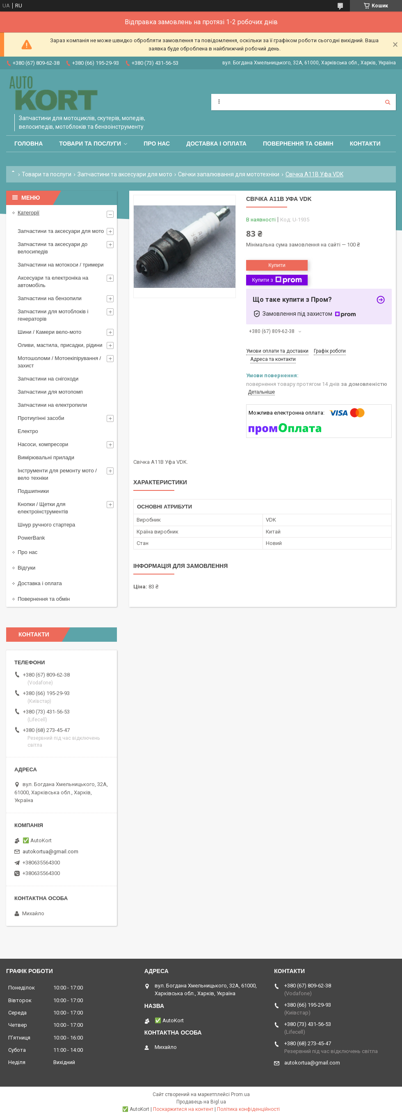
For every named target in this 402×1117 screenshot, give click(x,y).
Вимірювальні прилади (46, 457)
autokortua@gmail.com (50, 851)
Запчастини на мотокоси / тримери (61, 265)
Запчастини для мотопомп (50, 392)
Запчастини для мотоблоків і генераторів (53, 315)
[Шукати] (387, 102)
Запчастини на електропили (52, 405)
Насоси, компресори (43, 444)
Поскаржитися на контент (183, 1109)
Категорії (28, 213)
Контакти (365, 143)
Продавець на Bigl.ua (201, 1102)
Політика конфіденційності (248, 1109)
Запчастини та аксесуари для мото (125, 174)
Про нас (157, 143)
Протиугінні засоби (41, 418)
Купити (277, 265)
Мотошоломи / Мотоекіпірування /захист (59, 362)
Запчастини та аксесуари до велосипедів (52, 248)
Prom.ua (240, 1094)
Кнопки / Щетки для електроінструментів (43, 508)
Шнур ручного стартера (46, 525)
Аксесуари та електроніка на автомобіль (53, 281)
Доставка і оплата (216, 143)
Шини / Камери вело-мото (49, 332)
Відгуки (26, 568)
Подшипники (33, 491)
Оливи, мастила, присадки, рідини (60, 345)
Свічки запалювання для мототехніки (228, 174)
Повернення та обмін (298, 143)
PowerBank (31, 538)
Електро (28, 431)
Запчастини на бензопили (50, 298)
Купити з (277, 280)
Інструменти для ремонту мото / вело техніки (57, 474)
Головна (28, 143)
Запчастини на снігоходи (48, 379)
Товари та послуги (90, 143)
